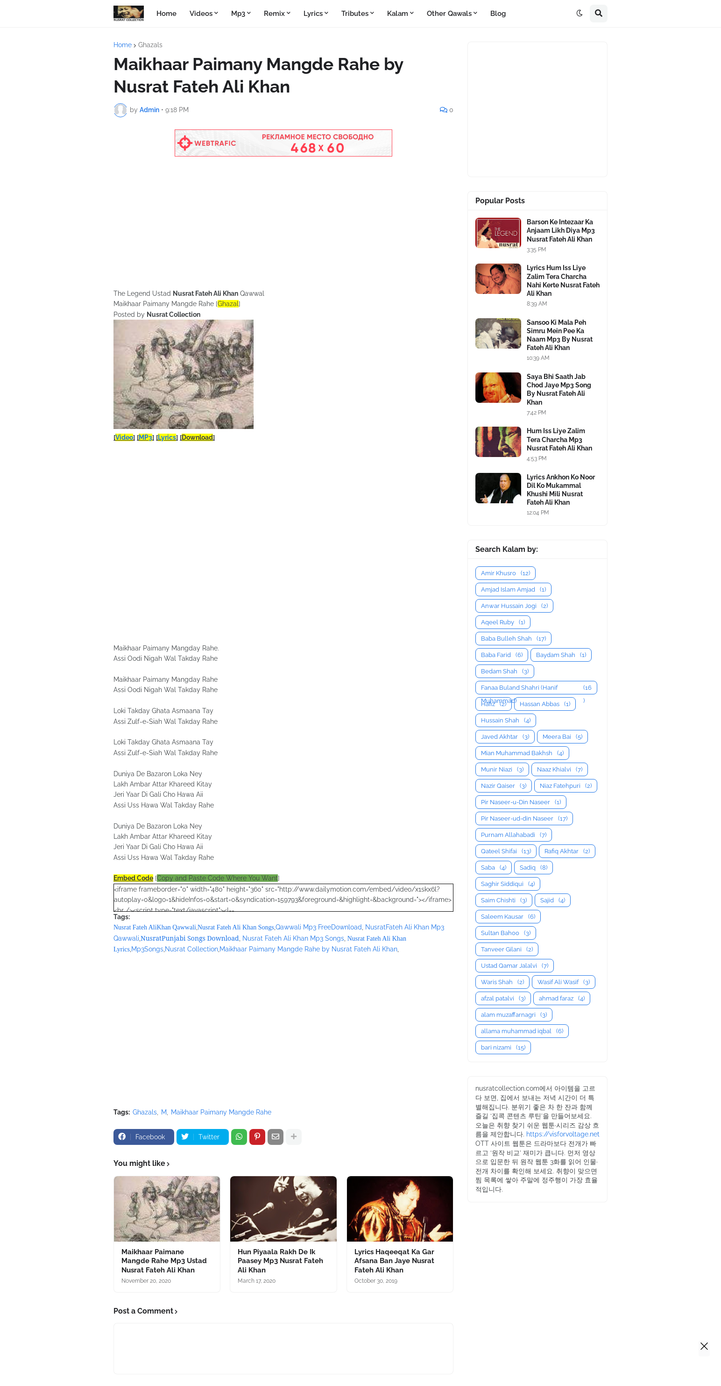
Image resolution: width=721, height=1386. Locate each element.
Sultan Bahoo (505, 933)
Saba (493, 867)
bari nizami (503, 1047)
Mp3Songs (147, 949)
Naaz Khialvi (559, 769)
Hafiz (493, 704)
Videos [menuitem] (201, 13)
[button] (579, 13)
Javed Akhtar (505, 736)
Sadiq (533, 867)
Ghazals (150, 45)
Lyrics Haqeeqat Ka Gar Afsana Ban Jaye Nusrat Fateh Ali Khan (394, 1261)
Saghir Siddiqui (508, 884)
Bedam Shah (505, 671)
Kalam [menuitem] (397, 13)
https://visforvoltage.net (563, 1134)
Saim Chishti (504, 900)
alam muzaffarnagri (514, 1014)
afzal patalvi (503, 998)
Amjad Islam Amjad (513, 589)
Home (122, 45)
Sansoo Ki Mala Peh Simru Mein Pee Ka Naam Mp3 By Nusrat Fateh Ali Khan (560, 335)
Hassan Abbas (545, 704)
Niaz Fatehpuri (566, 785)
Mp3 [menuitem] (238, 13)
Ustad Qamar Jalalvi (514, 965)
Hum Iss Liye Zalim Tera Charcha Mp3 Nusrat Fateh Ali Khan (559, 439)
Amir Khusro (505, 573)
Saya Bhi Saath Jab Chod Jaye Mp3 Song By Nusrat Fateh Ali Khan (559, 389)
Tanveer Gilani (507, 949)
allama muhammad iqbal (522, 1031)
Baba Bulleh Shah (513, 638)
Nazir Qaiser (503, 785)
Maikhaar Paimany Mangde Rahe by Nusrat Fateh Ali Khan (308, 949)
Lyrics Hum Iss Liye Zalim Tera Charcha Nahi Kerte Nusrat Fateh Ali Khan (563, 280)
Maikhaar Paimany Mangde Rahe (221, 1112)
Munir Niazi (502, 769)
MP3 (145, 437)
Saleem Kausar (508, 916)
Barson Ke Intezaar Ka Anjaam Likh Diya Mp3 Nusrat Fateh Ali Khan (561, 230)
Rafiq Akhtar (567, 851)
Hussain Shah (505, 720)
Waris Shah (502, 982)
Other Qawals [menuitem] (449, 13)
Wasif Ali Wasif (563, 982)
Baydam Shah (561, 655)
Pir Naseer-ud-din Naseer (524, 818)
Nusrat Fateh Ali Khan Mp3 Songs (293, 938)
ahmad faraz (562, 998)
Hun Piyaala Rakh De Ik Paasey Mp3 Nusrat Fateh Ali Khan (280, 1261)
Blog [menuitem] (498, 13)
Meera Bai (562, 736)
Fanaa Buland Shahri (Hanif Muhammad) (536, 687)
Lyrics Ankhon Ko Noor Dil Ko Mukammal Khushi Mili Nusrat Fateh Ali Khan (561, 490)
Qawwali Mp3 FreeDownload (319, 927)
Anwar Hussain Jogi (514, 606)
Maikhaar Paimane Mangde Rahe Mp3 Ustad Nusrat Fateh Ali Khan (164, 1261)
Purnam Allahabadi (513, 835)
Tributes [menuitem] (354, 13)
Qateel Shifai (506, 851)
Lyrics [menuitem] (313, 13)
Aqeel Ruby (503, 622)
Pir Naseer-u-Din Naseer (521, 802)
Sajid (552, 900)
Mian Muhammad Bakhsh (522, 753)
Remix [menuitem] (274, 13)
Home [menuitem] (166, 13)
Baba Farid (502, 655)
